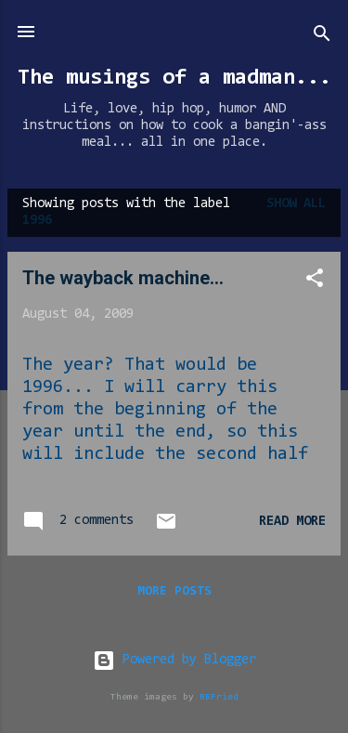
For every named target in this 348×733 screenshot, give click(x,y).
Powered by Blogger (174, 660)
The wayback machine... (123, 278)
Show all (296, 204)
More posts (174, 591)
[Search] (322, 37)
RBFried (219, 697)
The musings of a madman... (174, 78)
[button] (314, 282)
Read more (292, 522)
